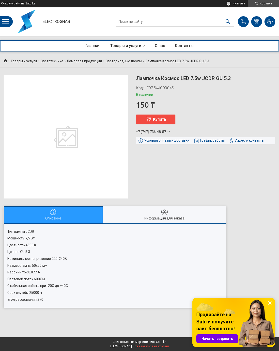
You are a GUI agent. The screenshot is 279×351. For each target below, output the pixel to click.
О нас (160, 45)
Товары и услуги (125, 45)
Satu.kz (161, 342)
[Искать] (228, 21)
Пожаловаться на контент (151, 346)
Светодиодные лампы (124, 61)
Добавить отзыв (269, 21)
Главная (92, 45)
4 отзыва (239, 3)
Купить (159, 119)
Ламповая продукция (84, 61)
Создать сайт (10, 3)
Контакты (184, 45)
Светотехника (52, 61)
